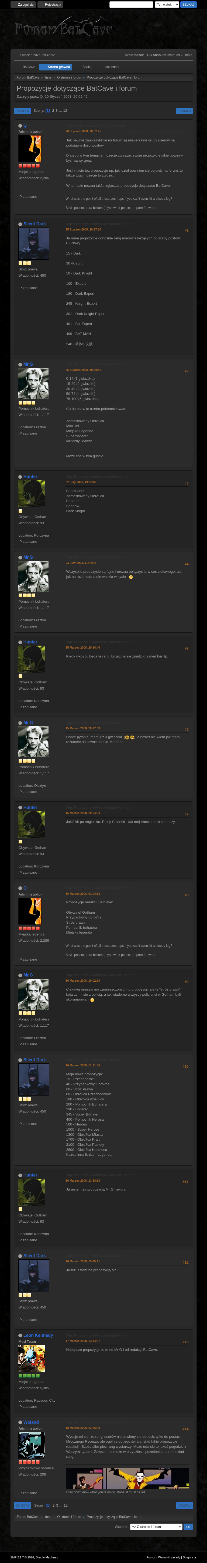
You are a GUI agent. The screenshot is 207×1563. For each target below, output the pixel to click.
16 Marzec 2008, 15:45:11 (82, 1261)
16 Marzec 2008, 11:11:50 (82, 1065)
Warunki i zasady (169, 1557)
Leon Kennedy (38, 1335)
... (61, 111)
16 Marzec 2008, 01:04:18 (82, 893)
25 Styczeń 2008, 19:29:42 (83, 369)
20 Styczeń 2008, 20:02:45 (83, 131)
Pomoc (151, 1557)
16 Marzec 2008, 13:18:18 (82, 1180)
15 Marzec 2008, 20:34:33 (82, 813)
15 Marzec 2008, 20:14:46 (82, 647)
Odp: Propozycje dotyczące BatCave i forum (99, 224)
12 (65, 111)
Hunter (30, 476)
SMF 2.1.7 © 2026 (22, 1557)
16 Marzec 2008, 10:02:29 (82, 980)
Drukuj (184, 111)
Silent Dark (34, 224)
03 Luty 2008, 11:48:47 (80, 562)
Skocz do (121, 1526)
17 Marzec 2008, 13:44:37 (82, 1340)
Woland (31, 1422)
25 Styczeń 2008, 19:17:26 (83, 229)
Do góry (22, 1505)
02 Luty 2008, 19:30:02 (80, 482)
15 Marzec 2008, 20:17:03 (82, 728)
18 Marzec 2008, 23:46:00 (82, 1427)
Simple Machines (47, 1557)
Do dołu (22, 111)
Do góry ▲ (189, 1557)
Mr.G (28, 364)
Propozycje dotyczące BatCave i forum (95, 125)
